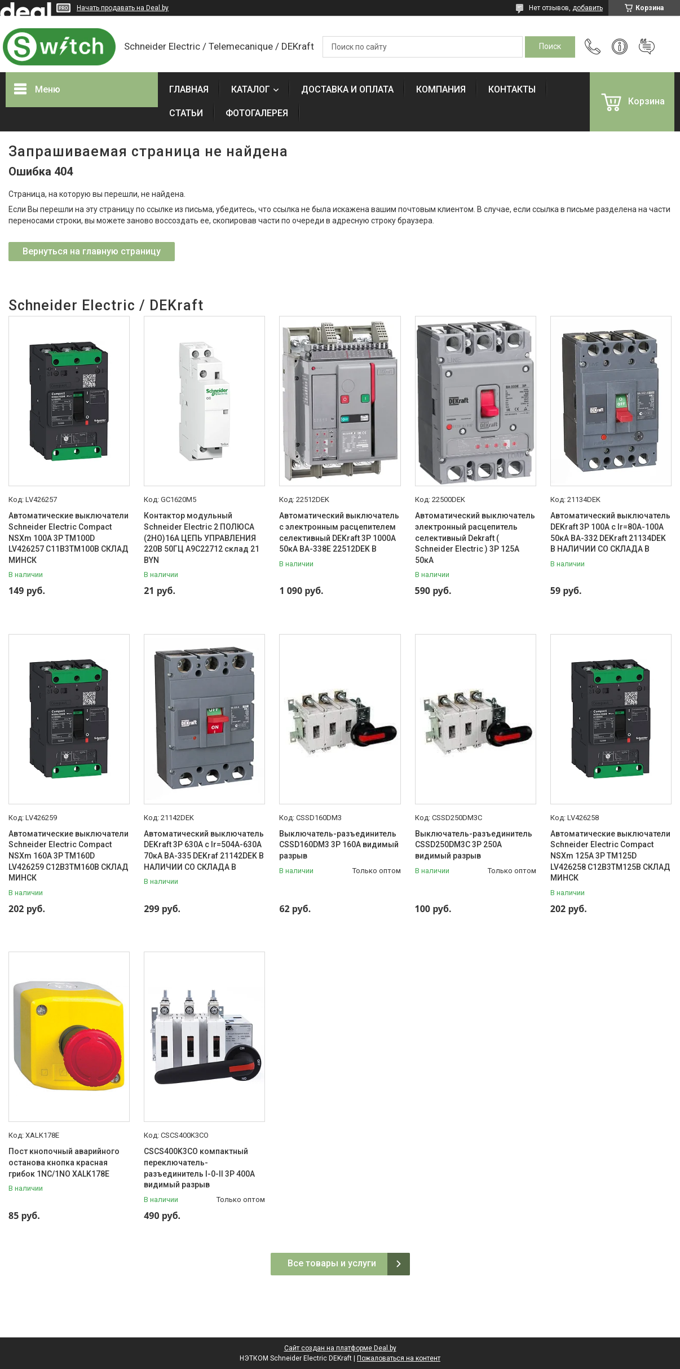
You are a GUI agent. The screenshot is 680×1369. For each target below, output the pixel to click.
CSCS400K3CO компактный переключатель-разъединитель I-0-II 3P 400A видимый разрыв (199, 1168)
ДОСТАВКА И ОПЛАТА (347, 89)
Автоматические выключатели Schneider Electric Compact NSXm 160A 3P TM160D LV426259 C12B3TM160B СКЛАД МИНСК (68, 855)
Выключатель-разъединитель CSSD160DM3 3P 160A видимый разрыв (339, 844)
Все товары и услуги (332, 1263)
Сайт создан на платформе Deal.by (340, 1348)
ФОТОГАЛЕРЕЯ (257, 113)
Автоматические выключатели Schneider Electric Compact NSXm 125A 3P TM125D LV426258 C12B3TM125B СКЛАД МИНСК (610, 855)
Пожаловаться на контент (398, 1358)
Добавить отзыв (647, 47)
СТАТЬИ (186, 113)
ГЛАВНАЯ (189, 89)
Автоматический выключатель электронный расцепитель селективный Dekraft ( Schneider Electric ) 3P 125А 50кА (475, 537)
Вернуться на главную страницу (92, 251)
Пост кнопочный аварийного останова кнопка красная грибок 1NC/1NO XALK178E (64, 1162)
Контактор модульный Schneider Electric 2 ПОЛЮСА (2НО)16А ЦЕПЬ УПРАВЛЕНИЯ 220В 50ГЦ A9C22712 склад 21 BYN (201, 537)
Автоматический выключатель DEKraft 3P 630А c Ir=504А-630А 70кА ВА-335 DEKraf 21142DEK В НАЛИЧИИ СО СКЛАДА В (204, 850)
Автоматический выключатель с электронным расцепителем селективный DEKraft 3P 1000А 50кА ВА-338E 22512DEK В (339, 532)
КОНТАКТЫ (512, 89)
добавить (587, 8)
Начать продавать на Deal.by (123, 8)
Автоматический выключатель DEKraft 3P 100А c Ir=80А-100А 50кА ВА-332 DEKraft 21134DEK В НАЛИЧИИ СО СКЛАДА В (610, 532)
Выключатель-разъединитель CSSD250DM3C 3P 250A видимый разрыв (473, 844)
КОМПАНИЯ (441, 89)
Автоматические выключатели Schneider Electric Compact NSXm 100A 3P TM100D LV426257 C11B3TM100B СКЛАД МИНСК (68, 537)
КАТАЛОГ (250, 89)
